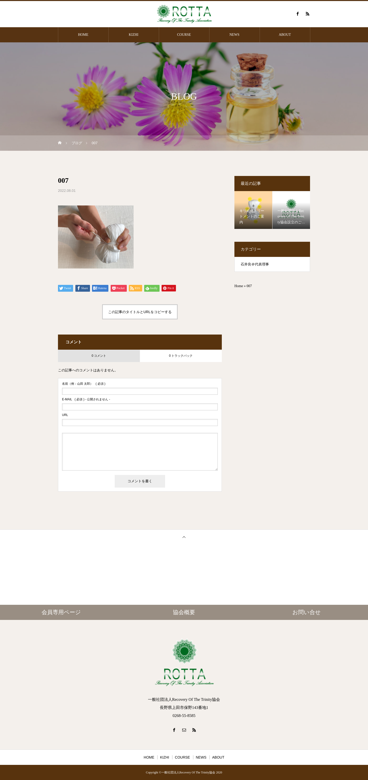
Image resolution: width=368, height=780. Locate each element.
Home (238, 286)
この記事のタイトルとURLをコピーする (140, 312)
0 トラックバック (181, 355)
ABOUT (285, 35)
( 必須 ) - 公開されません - (86, 399)
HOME (83, 35)
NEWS (234, 35)
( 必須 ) (83, 383)
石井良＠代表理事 (255, 264)
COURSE (184, 35)
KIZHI (133, 35)
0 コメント (98, 355)
